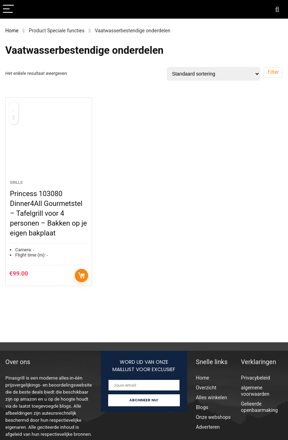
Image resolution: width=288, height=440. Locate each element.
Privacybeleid (255, 378)
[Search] (277, 9)
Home (12, 30)
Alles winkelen (211, 397)
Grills (16, 182)
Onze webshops (213, 417)
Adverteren (208, 427)
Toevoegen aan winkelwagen (81, 275)
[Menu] (8, 9)
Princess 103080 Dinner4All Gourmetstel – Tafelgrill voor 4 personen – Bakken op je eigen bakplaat (48, 213)
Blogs (202, 407)
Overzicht (206, 387)
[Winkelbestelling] (213, 73)
